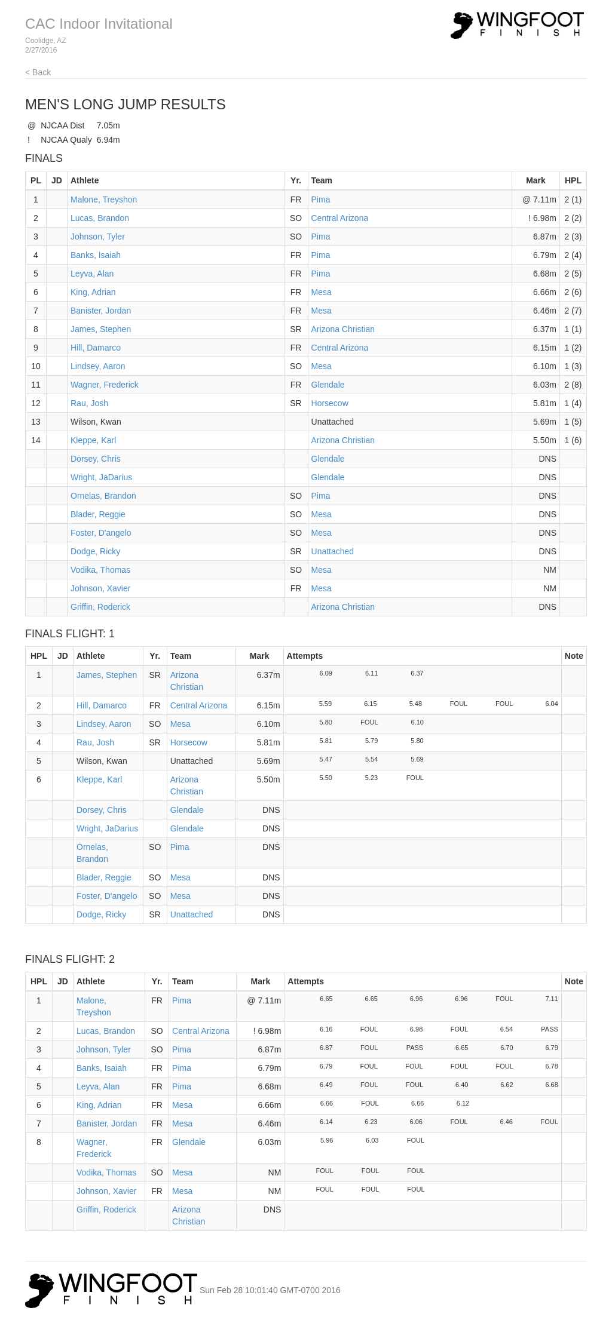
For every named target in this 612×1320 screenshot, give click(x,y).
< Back (38, 72)
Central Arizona (340, 218)
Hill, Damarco (96, 347)
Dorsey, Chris (96, 458)
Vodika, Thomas (100, 570)
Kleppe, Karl (93, 440)
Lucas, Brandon (100, 218)
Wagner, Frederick (105, 384)
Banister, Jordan (101, 310)
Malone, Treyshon (104, 199)
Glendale (328, 384)
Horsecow (329, 403)
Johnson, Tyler (98, 236)
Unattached (332, 551)
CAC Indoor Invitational (99, 24)
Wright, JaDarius (101, 477)
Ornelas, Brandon (103, 496)
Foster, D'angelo (101, 533)
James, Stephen (101, 329)
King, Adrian (93, 292)
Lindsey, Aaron (98, 366)
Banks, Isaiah (96, 255)
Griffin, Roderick (100, 607)
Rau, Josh (89, 403)
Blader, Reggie (98, 514)
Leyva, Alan (92, 273)
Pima (321, 199)
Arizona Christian (343, 329)
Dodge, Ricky (95, 551)
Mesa (321, 292)
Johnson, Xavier (100, 588)
